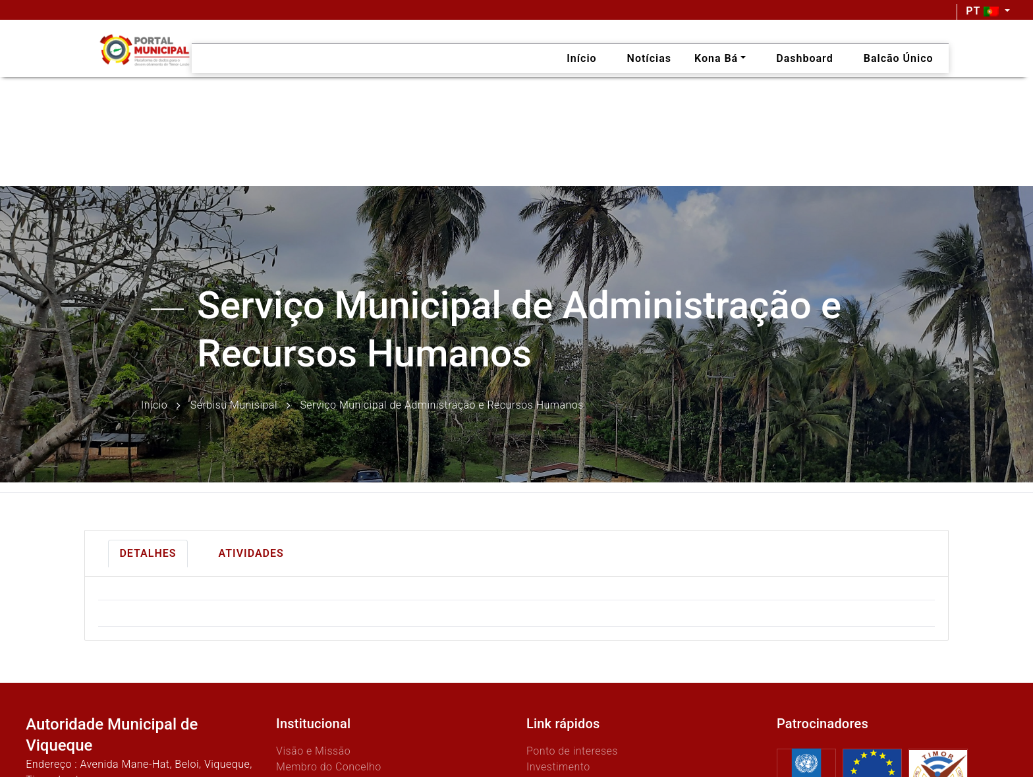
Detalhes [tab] (147, 553)
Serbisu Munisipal (233, 405)
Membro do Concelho (328, 767)
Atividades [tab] (251, 553)
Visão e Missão (313, 751)
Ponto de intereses (572, 751)
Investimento (558, 767)
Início (154, 405)
